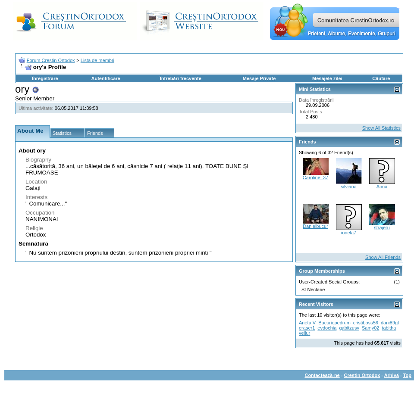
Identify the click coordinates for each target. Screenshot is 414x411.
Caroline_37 (315, 177)
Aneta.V (307, 322)
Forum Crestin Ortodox (51, 60)
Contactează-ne (321, 375)
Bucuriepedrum (334, 322)
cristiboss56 (365, 322)
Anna (382, 186)
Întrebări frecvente (180, 78)
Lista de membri (97, 60)
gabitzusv (349, 327)
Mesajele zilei (327, 78)
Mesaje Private (259, 78)
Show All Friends (383, 257)
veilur (304, 333)
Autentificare (105, 78)
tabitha (389, 327)
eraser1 (307, 327)
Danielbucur (315, 226)
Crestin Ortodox (362, 375)
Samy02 (370, 327)
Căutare (381, 78)
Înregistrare (45, 78)
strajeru (382, 227)
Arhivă (391, 375)
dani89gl (390, 322)
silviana (349, 186)
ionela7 (348, 232)
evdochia (326, 327)
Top (407, 375)
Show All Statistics (381, 128)
